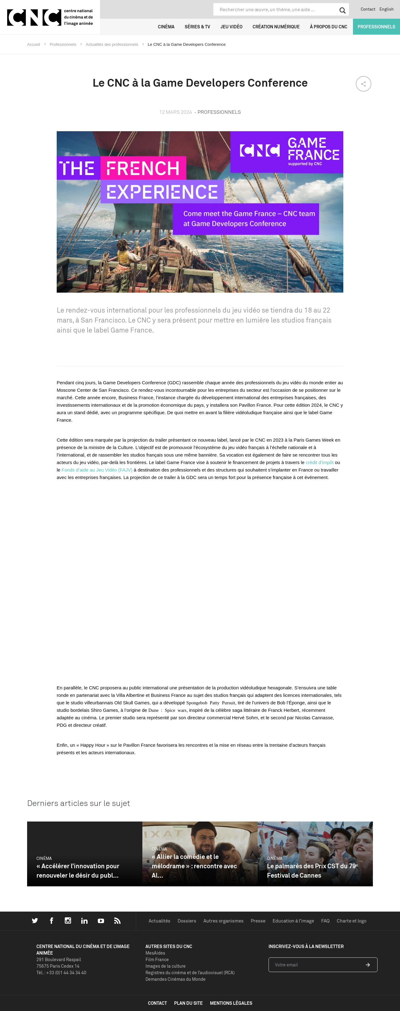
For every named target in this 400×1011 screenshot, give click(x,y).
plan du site (188, 1003)
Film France (157, 959)
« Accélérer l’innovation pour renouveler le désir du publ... (77, 870)
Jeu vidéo (231, 26)
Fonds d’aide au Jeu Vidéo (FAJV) (97, 469)
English (386, 9)
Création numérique (276, 26)
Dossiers (187, 921)
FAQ (325, 921)
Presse (258, 921)
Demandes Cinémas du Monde (175, 979)
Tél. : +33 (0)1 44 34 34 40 (61, 972)
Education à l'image (293, 921)
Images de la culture (165, 966)
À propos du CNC (328, 26)
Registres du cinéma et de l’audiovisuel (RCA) (190, 972)
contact (157, 1003)
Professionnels (376, 26)
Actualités (159, 921)
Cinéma (166, 26)
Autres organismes (223, 921)
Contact (368, 9)
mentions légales (231, 1003)
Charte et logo (351, 921)
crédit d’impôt (320, 462)
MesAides (155, 953)
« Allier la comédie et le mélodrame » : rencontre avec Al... (194, 866)
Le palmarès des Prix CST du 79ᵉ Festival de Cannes (312, 870)
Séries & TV (197, 26)
